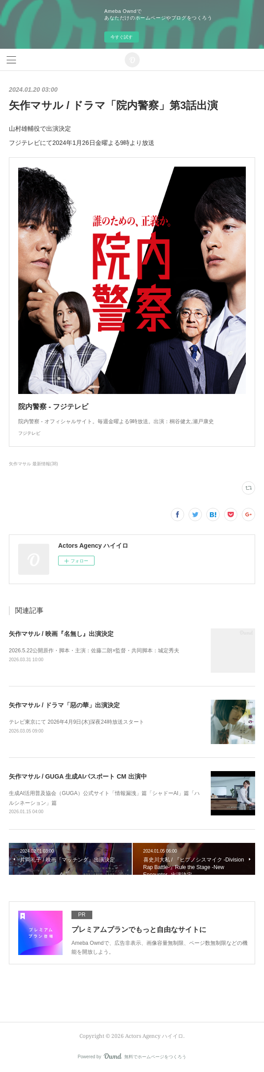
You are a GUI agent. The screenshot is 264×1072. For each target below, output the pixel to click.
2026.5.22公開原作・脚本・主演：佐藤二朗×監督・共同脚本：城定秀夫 (94, 650)
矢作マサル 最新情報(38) (33, 463)
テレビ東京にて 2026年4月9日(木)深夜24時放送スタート (76, 722)
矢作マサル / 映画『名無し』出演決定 (61, 633)
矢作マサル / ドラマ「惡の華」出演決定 (64, 705)
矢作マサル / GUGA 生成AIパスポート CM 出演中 (78, 776)
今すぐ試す (121, 37)
